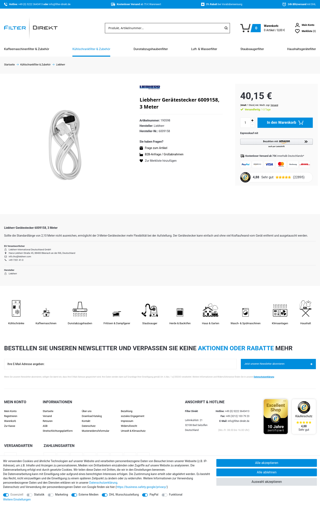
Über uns (87, 410)
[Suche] (226, 28)
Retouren (48, 420)
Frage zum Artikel (156, 148)
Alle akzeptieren (266, 463)
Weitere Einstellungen (17, 499)
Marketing (61, 494)
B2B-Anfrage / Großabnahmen (164, 154)
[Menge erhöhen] (248, 116)
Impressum (127, 420)
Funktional (175, 494)
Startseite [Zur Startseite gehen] (9, 64)
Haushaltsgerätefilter (301, 49)
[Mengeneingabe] (241, 119)
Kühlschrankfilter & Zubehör (91, 49)
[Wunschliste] (305, 31)
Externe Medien (89, 494)
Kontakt (86, 420)
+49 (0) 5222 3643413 (30, 4)
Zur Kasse (9, 425)
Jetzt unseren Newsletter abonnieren (278, 363)
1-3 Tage (254, 105)
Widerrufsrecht (129, 425)
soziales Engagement (132, 415)
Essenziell (16, 494)
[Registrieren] (15, 415)
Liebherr (60, 64)
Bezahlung (126, 410)
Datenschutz (89, 425)
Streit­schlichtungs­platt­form (58, 429)
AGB (45, 425)
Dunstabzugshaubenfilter (150, 49)
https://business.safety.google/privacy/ (142, 487)
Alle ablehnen (267, 472)
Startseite (48, 410)
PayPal (154, 494)
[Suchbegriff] (163, 28)
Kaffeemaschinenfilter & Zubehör (26, 49)
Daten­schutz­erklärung (103, 482)
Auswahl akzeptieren (267, 482)
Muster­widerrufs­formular (95, 429)
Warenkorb (10, 420)
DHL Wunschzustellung (124, 494)
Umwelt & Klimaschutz (133, 429)
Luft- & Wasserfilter (204, 49)
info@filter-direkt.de (60, 4)
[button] (274, 139)
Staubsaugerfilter (252, 49)
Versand (270, 101)
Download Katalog (92, 415)
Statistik (39, 494)
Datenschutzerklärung (264, 376)
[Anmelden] (304, 25)
